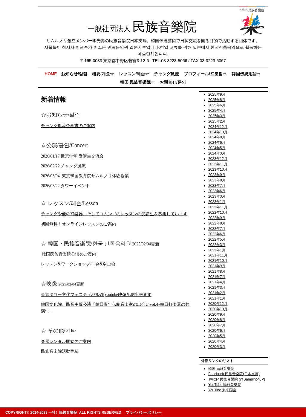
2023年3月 (216, 196)
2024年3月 (216, 153)
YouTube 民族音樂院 (224, 385)
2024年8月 (216, 137)
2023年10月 (217, 169)
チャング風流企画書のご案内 (68, 125)
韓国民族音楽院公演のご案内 (69, 254)
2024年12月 (217, 127)
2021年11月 (217, 255)
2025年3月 (216, 116)
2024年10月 (217, 132)
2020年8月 (216, 320)
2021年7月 (216, 277)
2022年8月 (216, 223)
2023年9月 (216, 175)
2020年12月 (217, 304)
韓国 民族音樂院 (221, 368)
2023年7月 (216, 186)
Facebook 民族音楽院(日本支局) (234, 374)
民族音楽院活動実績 (60, 351)
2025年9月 (216, 94)
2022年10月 (217, 212)
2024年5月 (216, 148)
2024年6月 (216, 142)
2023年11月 (217, 164)
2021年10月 (217, 261)
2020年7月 (216, 325)
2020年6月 (216, 331)
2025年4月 (216, 111)
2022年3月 (216, 245)
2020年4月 (216, 341)
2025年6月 (216, 105)
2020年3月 (216, 347)
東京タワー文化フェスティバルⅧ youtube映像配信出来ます (96, 294)
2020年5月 (216, 336)
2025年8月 (216, 100)
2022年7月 (216, 229)
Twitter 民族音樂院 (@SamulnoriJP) (236, 379)
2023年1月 (216, 202)
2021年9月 (216, 266)
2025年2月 (216, 121)
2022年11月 (217, 207)
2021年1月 (216, 298)
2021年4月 (216, 282)
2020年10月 (217, 309)
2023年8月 (216, 180)
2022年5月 (216, 239)
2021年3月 (216, 287)
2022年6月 (216, 234)
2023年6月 (216, 191)
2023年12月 (217, 159)
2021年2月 (216, 293)
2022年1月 (216, 250)
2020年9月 (216, 314)
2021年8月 (216, 271)
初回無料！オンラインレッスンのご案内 (78, 224)
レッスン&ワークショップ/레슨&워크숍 (78, 264)
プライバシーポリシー (144, 412)
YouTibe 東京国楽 (222, 390)
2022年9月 (216, 218)
